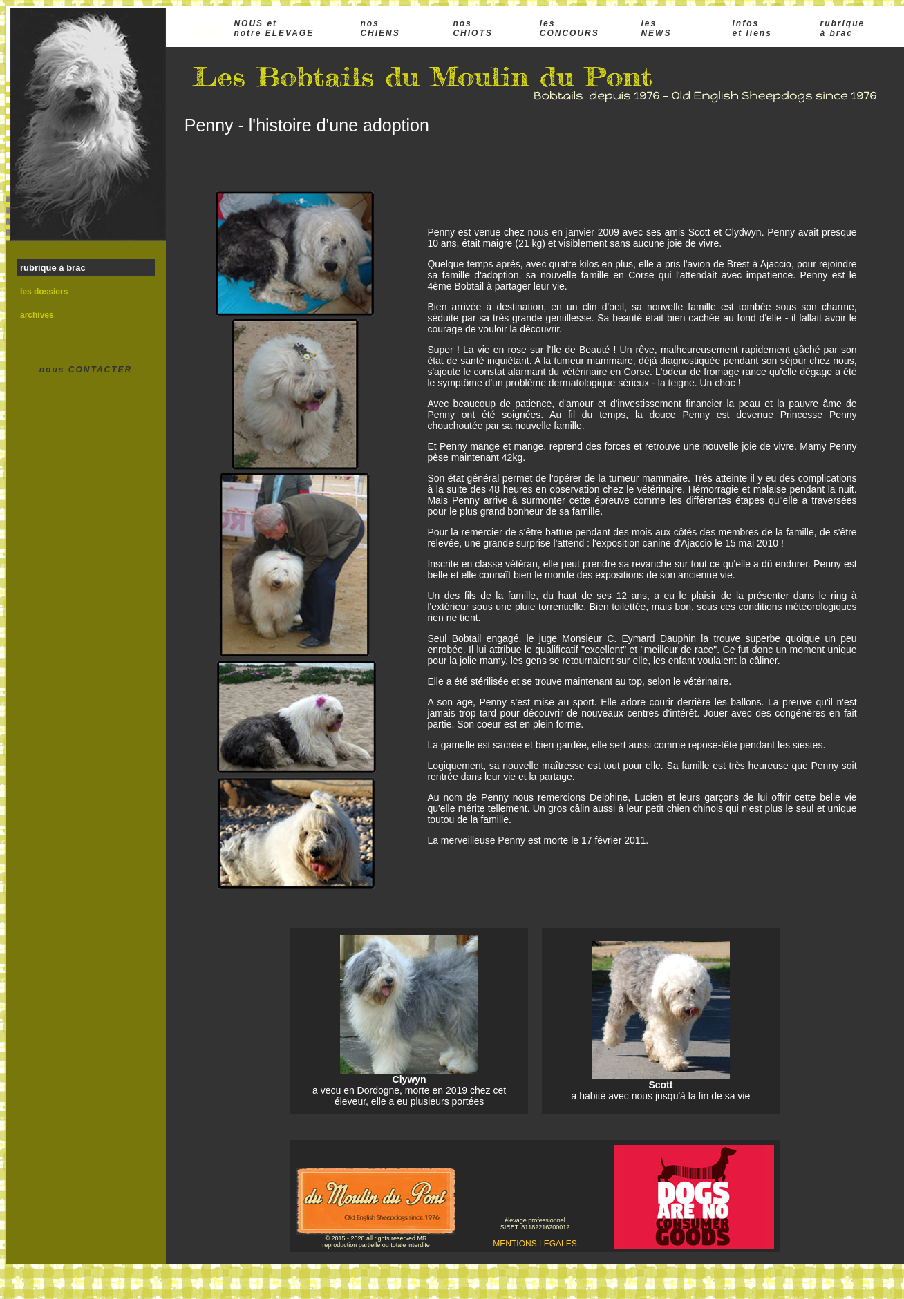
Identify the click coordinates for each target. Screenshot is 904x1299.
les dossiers (44, 291)
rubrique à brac (842, 28)
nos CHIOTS (472, 28)
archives (37, 315)
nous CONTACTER (85, 369)
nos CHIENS (379, 28)
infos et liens (751, 28)
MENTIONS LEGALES (534, 1244)
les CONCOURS (569, 28)
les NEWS (656, 28)
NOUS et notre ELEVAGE (274, 28)
